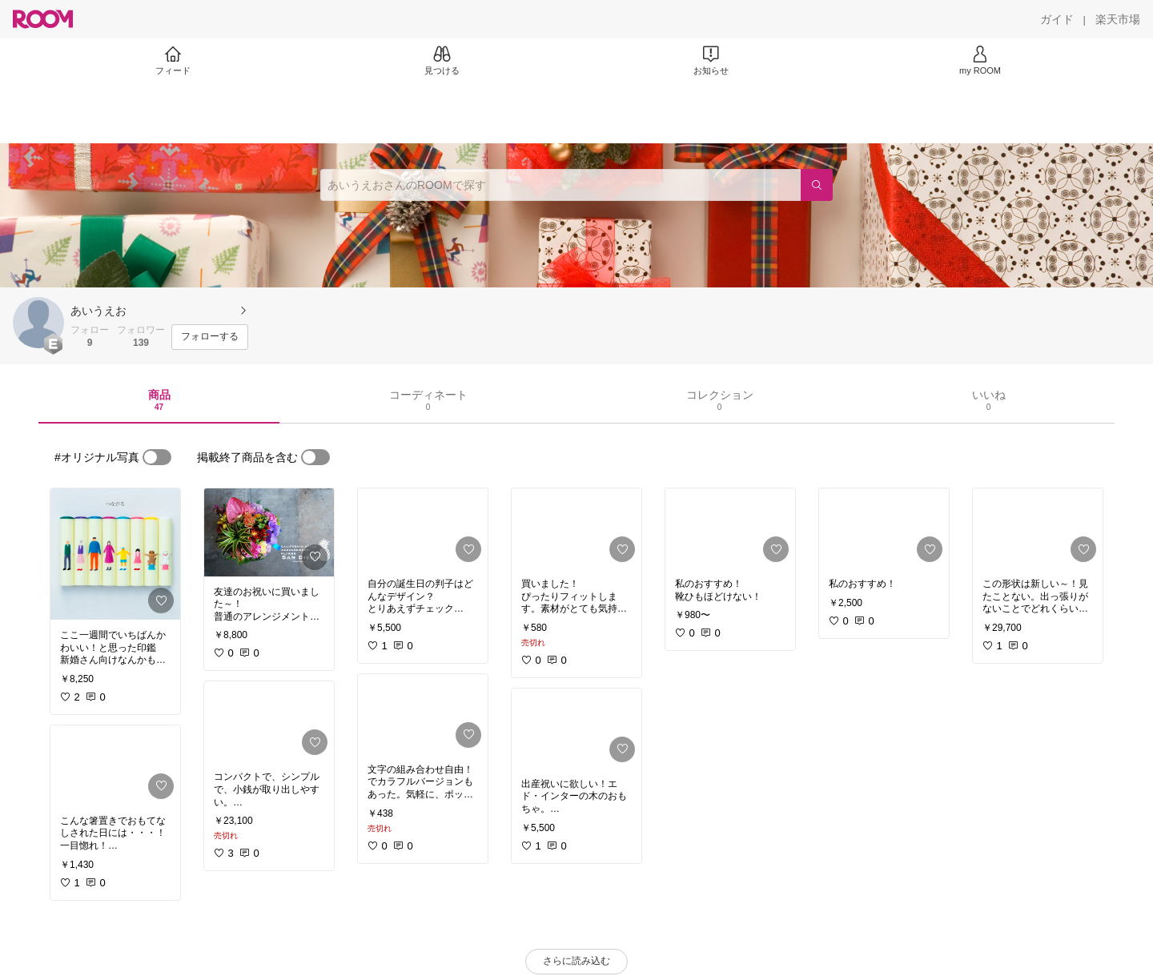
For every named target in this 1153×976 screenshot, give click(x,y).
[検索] (817, 185)
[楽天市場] (1117, 19)
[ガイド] (1057, 19)
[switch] (157, 457)
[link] (115, 554)
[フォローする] (209, 337)
